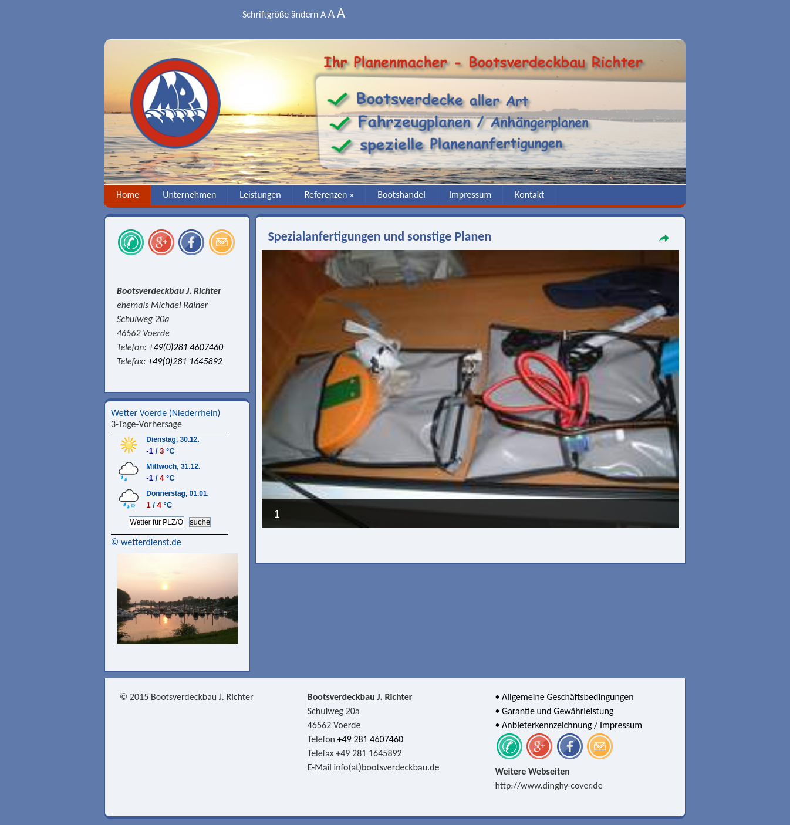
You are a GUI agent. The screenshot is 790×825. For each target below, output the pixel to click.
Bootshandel (401, 194)
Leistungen (260, 194)
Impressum (470, 194)
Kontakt (529, 194)
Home (127, 194)
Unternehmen (189, 194)
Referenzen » (330, 194)
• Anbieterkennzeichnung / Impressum (569, 725)
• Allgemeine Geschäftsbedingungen (564, 696)
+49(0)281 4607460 (185, 347)
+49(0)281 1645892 (185, 361)
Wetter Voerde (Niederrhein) (165, 412)
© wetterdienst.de (146, 541)
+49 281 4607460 (370, 739)
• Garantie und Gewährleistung (554, 710)
